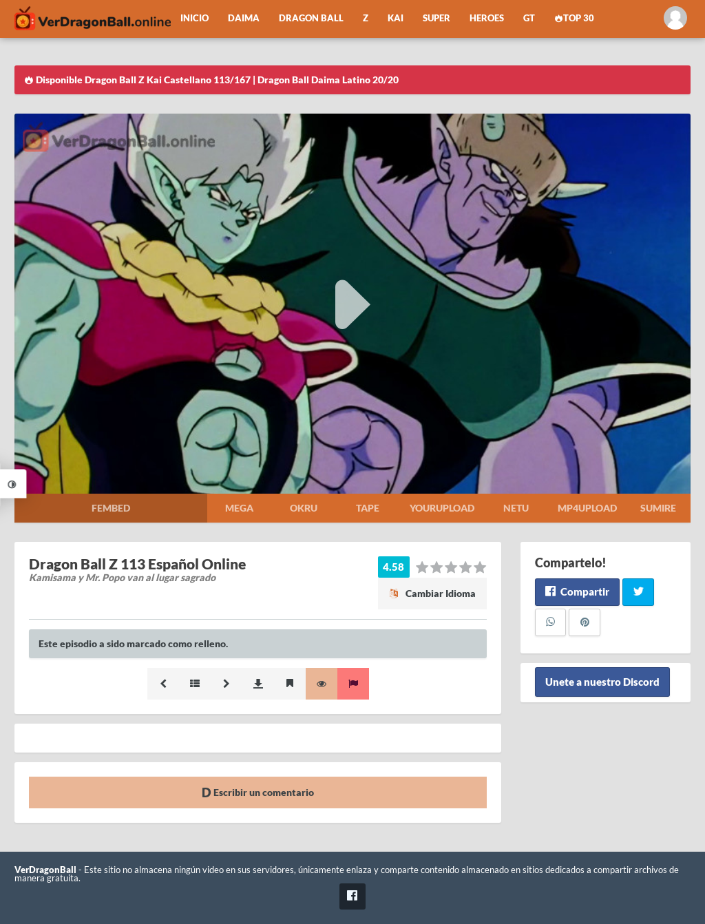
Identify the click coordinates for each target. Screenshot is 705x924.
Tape (367, 508)
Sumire (658, 508)
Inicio (194, 18)
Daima (244, 18)
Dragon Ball (311, 18)
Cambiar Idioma (432, 593)
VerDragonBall (45, 870)
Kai (395, 18)
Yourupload (442, 508)
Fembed (111, 508)
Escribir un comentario (258, 792)
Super (436, 18)
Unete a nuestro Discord (602, 682)
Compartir (577, 591)
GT (529, 18)
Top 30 (574, 18)
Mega (239, 508)
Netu (516, 508)
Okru (303, 508)
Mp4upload (587, 508)
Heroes (487, 18)
